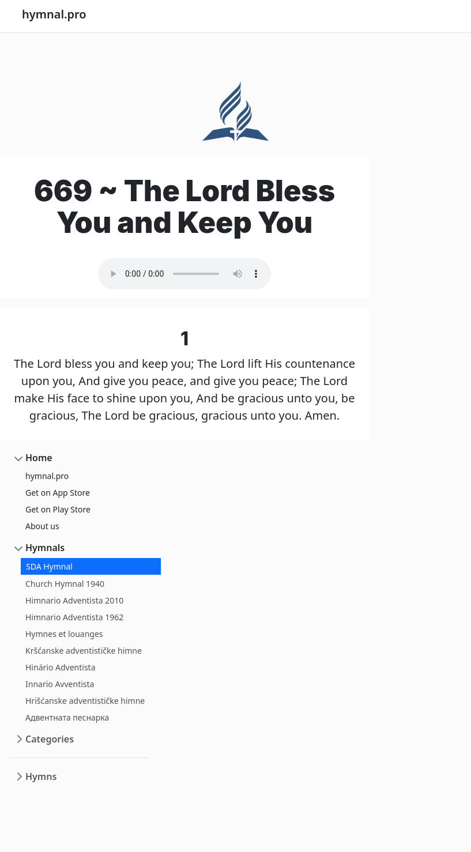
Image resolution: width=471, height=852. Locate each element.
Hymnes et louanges (64, 633)
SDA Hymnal (49, 566)
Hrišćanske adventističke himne (85, 700)
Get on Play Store (58, 509)
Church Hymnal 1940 (64, 583)
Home (38, 457)
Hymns (40, 776)
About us (42, 526)
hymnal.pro (47, 475)
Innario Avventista (59, 683)
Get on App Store (57, 492)
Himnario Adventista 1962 (74, 617)
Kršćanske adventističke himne (83, 650)
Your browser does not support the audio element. (184, 273)
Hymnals (45, 547)
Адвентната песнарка (67, 717)
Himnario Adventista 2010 (74, 600)
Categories (49, 739)
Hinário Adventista (60, 667)
